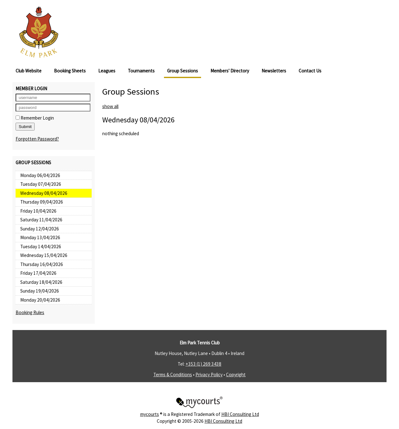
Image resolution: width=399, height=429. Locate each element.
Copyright (236, 374)
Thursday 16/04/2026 (41, 264)
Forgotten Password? (37, 139)
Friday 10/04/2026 (38, 211)
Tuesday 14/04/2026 (40, 246)
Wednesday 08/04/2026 (43, 193)
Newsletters (274, 71)
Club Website (28, 71)
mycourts (149, 414)
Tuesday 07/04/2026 (40, 184)
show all (110, 106)
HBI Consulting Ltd (240, 414)
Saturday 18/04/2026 (41, 282)
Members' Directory (229, 71)
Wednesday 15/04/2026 (43, 255)
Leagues (106, 71)
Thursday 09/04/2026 (41, 202)
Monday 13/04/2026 (40, 237)
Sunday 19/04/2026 (39, 291)
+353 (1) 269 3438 (203, 364)
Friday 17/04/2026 (38, 273)
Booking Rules (30, 312)
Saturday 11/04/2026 (41, 220)
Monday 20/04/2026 (40, 300)
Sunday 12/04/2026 (39, 229)
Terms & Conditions (172, 374)
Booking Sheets (70, 71)
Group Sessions (182, 71)
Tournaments (141, 71)
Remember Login (35, 118)
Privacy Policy (209, 374)
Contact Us (310, 71)
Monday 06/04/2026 (40, 175)
